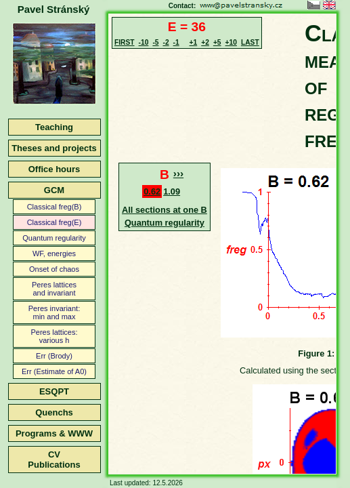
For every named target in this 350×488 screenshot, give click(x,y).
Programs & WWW (54, 433)
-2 (165, 42)
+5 (217, 42)
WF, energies (54, 253)
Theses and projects (54, 148)
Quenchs (54, 412)
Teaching (54, 127)
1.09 (171, 191)
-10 (144, 42)
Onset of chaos (54, 269)
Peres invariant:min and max (54, 312)
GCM (54, 190)
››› (178, 173)
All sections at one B (164, 210)
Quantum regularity (54, 238)
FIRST (124, 42)
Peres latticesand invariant (54, 289)
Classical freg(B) (54, 207)
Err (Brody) (54, 356)
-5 (155, 42)
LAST (250, 42)
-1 (176, 42)
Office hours (54, 169)
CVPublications (54, 459)
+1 (194, 42)
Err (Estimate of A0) (54, 371)
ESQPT (54, 391)
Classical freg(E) (54, 222)
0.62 (152, 191)
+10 (231, 42)
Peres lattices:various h (53, 336)
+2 (205, 42)
